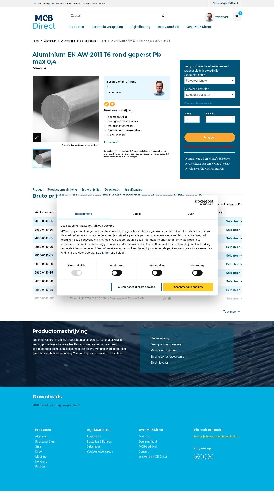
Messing (40, 456)
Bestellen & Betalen (99, 441)
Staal (38, 446)
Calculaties (94, 446)
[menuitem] (209, 3)
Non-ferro (41, 461)
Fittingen (40, 466)
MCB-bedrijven (148, 446)
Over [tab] (190, 213)
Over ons (144, 436)
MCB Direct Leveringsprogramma (55, 405)
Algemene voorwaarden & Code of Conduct (142, 484)
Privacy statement (98, 484)
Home (36, 40)
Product (38, 189)
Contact (143, 451)
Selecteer (233, 221)
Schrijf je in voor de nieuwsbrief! (215, 436)
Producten (76, 27)
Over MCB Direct (199, 27)
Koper (39, 451)
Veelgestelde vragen (100, 451)
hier (107, 252)
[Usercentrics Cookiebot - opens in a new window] (197, 202)
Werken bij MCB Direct (225, 3)
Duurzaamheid (168, 27)
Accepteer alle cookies (188, 286)
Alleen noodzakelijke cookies (136, 286)
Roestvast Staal (45, 441)
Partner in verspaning (107, 27)
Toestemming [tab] (83, 213)
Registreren (94, 436)
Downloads (112, 189)
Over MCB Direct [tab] (151, 430)
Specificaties (133, 189)
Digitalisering (140, 27)
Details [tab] (137, 213)
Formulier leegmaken (198, 103)
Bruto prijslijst (91, 189)
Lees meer (111, 142)
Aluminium (41, 436)
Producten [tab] (43, 430)
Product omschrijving (62, 189)
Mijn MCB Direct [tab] (99, 430)
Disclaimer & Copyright (188, 484)
